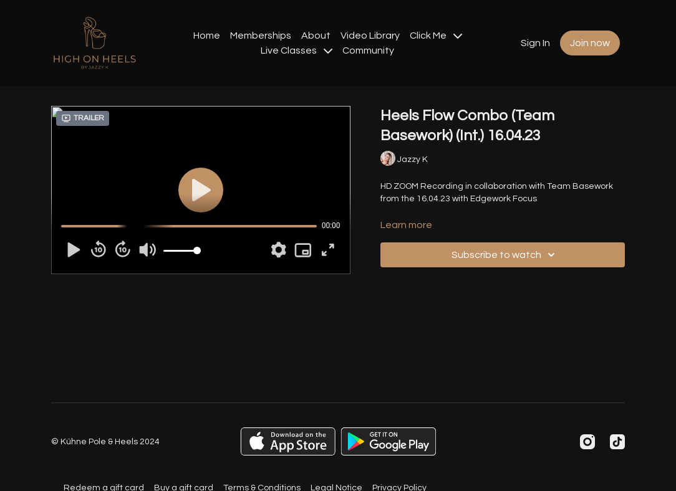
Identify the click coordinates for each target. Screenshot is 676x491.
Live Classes (296, 50)
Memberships (260, 36)
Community (368, 50)
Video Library (370, 36)
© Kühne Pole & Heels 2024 (105, 441)
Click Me (436, 36)
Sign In (535, 43)
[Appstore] (288, 441)
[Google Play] (388, 441)
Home (206, 36)
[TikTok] (617, 441)
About (316, 36)
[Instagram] (587, 441)
